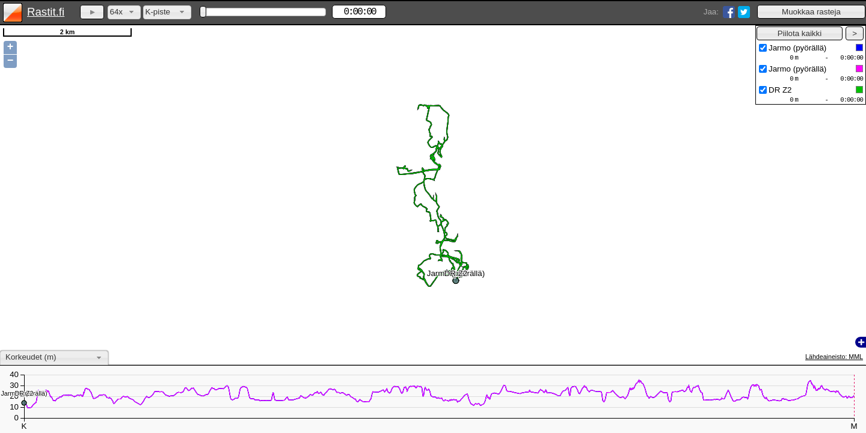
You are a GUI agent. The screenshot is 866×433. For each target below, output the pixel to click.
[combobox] (124, 12)
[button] (811, 12)
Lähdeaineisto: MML (834, 356)
